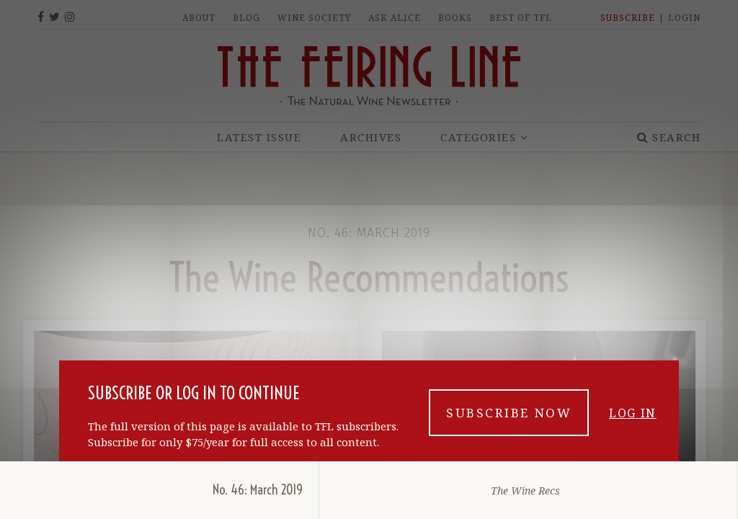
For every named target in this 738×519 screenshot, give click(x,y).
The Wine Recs (525, 490)
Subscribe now (509, 412)
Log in (633, 413)
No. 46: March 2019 (258, 490)
